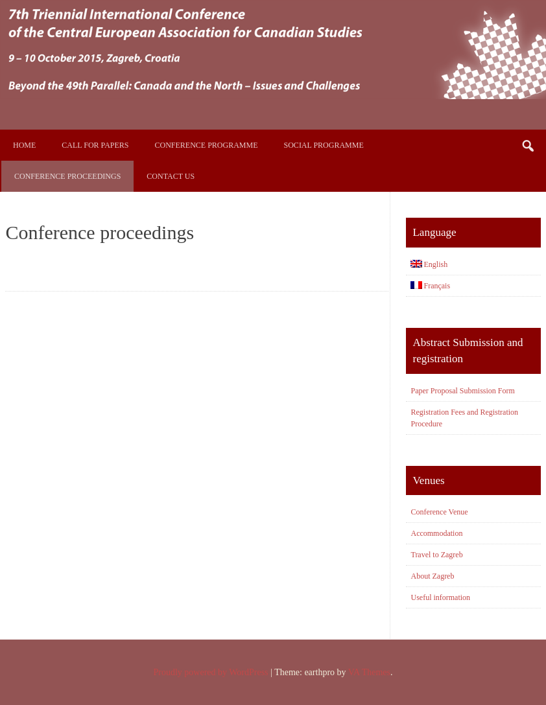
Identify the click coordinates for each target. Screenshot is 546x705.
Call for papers (95, 145)
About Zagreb (432, 576)
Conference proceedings (67, 176)
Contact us (171, 176)
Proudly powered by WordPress (210, 672)
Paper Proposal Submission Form (462, 390)
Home (24, 145)
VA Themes (369, 672)
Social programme (324, 145)
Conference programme (206, 145)
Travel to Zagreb (436, 554)
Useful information (440, 597)
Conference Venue (439, 511)
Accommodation (436, 533)
